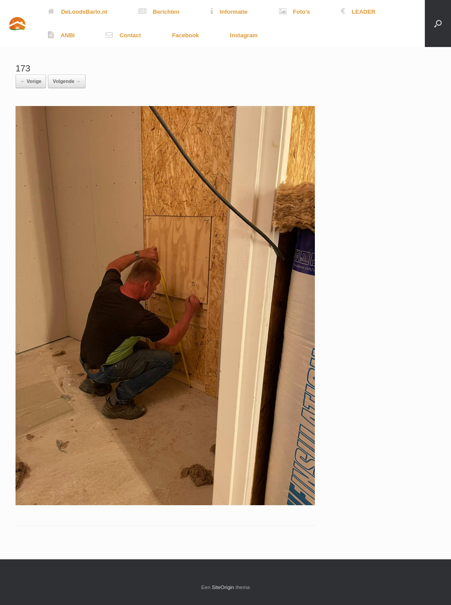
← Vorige (30, 81)
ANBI (61, 35)
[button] (438, 23)
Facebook (185, 35)
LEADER (358, 11)
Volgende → (67, 81)
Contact (123, 35)
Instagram (244, 35)
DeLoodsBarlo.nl (77, 11)
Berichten (159, 11)
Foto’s (294, 11)
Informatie (229, 11)
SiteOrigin (223, 587)
